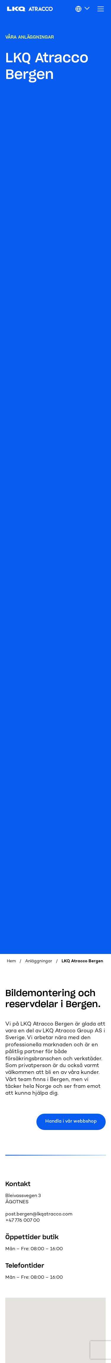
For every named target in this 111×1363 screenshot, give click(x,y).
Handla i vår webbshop (71, 1121)
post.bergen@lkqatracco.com (38, 1214)
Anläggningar (38, 961)
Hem (11, 961)
